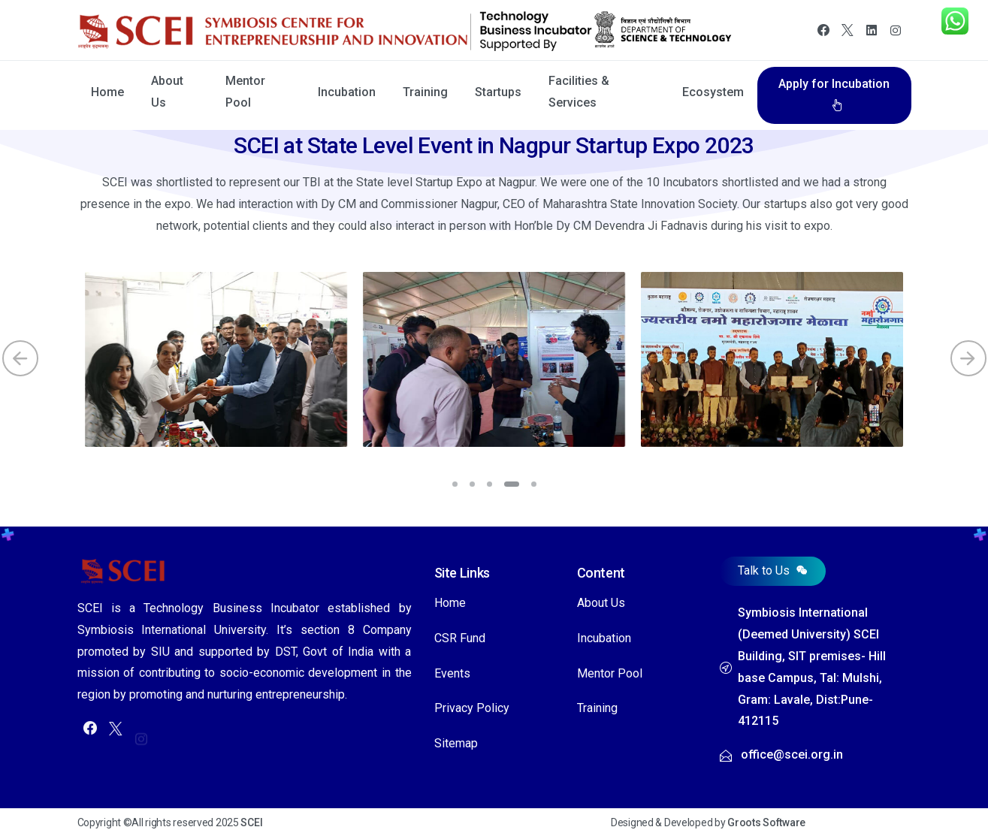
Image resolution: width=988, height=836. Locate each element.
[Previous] (20, 358)
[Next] (968, 358)
